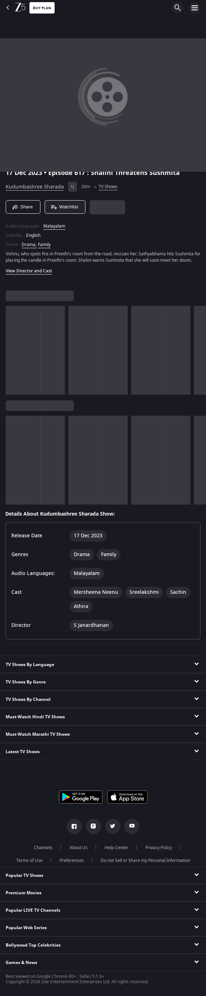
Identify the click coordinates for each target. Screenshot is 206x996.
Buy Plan (42, 8)
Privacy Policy (158, 848)
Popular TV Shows (24, 875)
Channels (43, 848)
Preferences (72, 860)
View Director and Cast (29, 271)
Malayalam (54, 226)
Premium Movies (23, 893)
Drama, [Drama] (29, 244)
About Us (78, 848)
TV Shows (108, 186)
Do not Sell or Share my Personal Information (145, 860)
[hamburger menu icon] (194, 8)
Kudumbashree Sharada (35, 187)
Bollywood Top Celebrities (33, 945)
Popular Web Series (26, 928)
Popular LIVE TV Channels (33, 910)
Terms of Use (29, 860)
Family (44, 244)
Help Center (116, 848)
